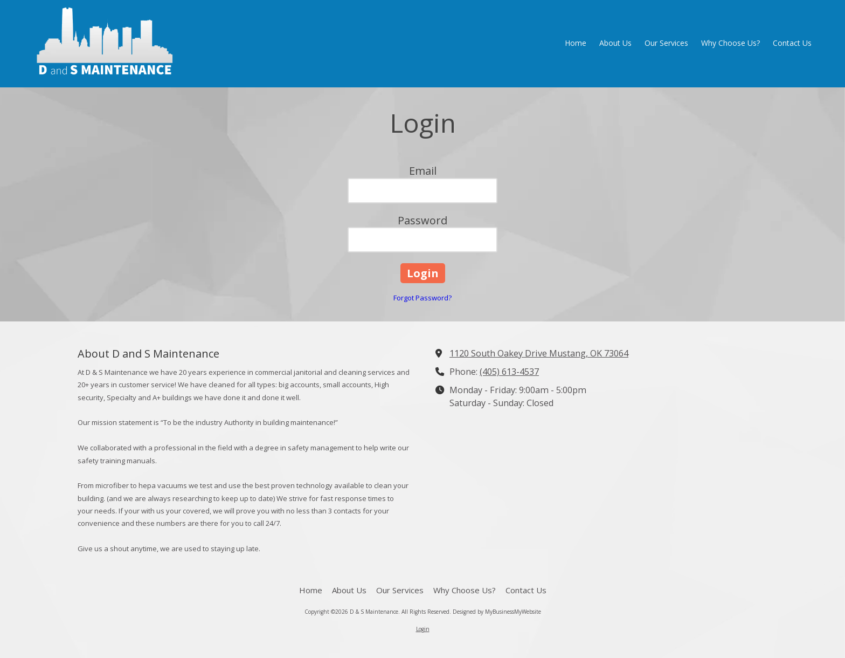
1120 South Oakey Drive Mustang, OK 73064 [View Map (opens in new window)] (538, 353)
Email (423, 170)
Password (422, 220)
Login (423, 629)
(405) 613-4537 (509, 372)
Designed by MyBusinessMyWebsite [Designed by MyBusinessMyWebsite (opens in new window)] (497, 611)
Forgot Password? (422, 298)
